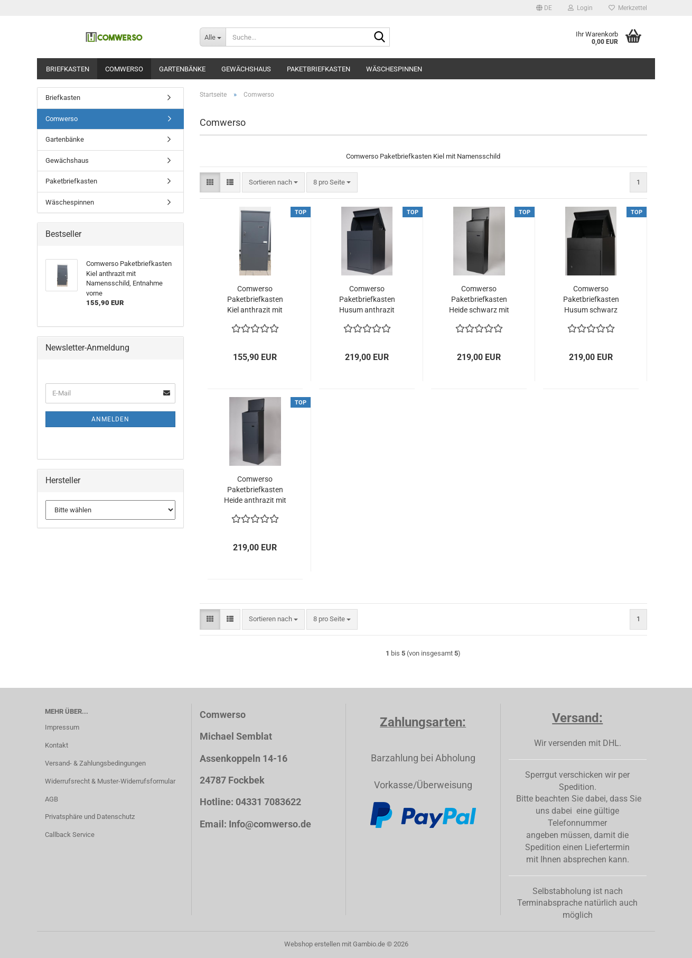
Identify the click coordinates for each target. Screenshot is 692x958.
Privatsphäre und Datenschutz (90, 817)
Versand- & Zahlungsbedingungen (95, 763)
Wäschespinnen (394, 69)
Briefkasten (67, 69)
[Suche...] (213, 37)
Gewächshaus (246, 69)
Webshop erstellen (312, 944)
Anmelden (110, 419)
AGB (51, 799)
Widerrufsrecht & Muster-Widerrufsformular (110, 781)
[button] (544, 8)
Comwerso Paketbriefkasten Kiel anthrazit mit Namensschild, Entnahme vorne (255, 299)
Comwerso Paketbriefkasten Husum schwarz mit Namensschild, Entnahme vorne (591, 299)
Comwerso (124, 69)
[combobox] (273, 182)
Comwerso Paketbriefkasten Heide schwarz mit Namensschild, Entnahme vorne (479, 299)
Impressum (62, 727)
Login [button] (580, 8)
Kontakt (56, 745)
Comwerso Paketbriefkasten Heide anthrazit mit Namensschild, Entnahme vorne (255, 490)
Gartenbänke (182, 69)
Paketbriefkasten (318, 69)
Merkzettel (628, 8)
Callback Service (70, 835)
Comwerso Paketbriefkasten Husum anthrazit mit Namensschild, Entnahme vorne (367, 299)
